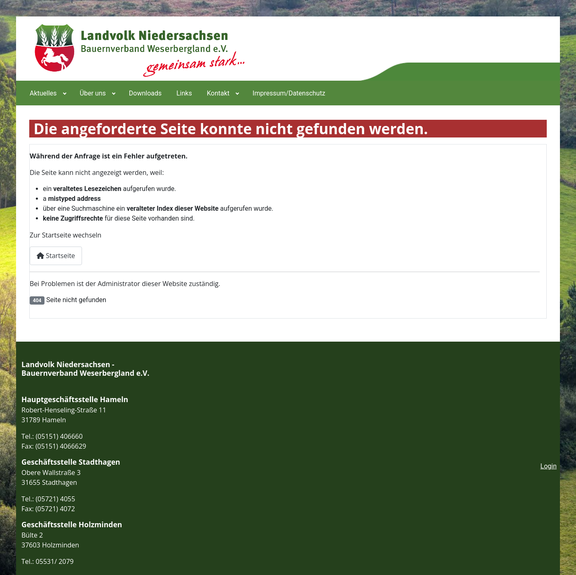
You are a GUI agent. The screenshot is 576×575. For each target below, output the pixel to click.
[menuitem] (47, 93)
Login (549, 466)
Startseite (56, 255)
